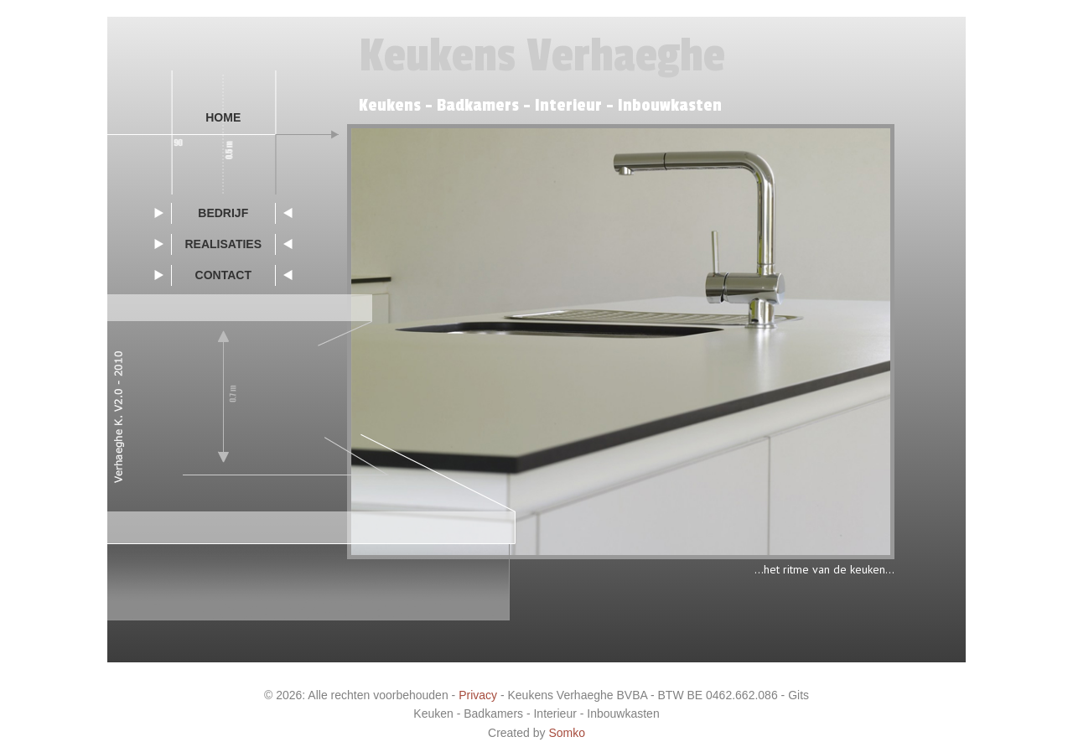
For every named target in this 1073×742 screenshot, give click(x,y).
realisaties (223, 244)
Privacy (478, 695)
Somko (566, 732)
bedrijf (223, 213)
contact (223, 275)
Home (223, 117)
